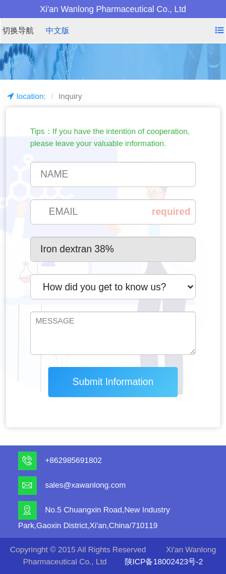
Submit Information (112, 382)
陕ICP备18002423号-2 (164, 561)
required (171, 211)
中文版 (57, 30)
